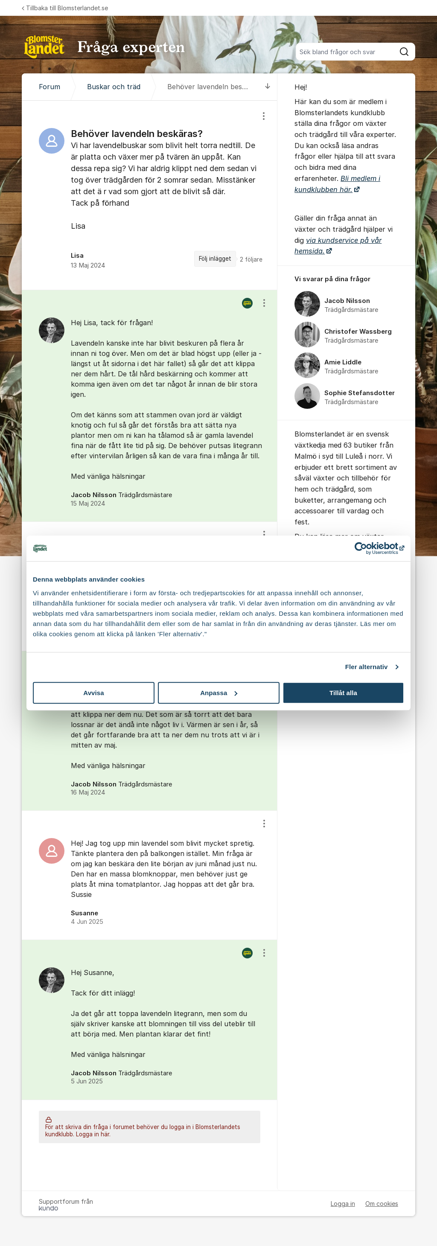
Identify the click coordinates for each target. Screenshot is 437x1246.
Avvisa (93, 692)
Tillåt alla (343, 692)
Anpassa (218, 692)
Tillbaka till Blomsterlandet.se (65, 8)
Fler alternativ (366, 666)
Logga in (343, 1203)
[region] (149, 195)
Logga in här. (93, 1134)
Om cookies (381, 1203)
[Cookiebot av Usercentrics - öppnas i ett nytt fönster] (366, 548)
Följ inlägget (215, 258)
